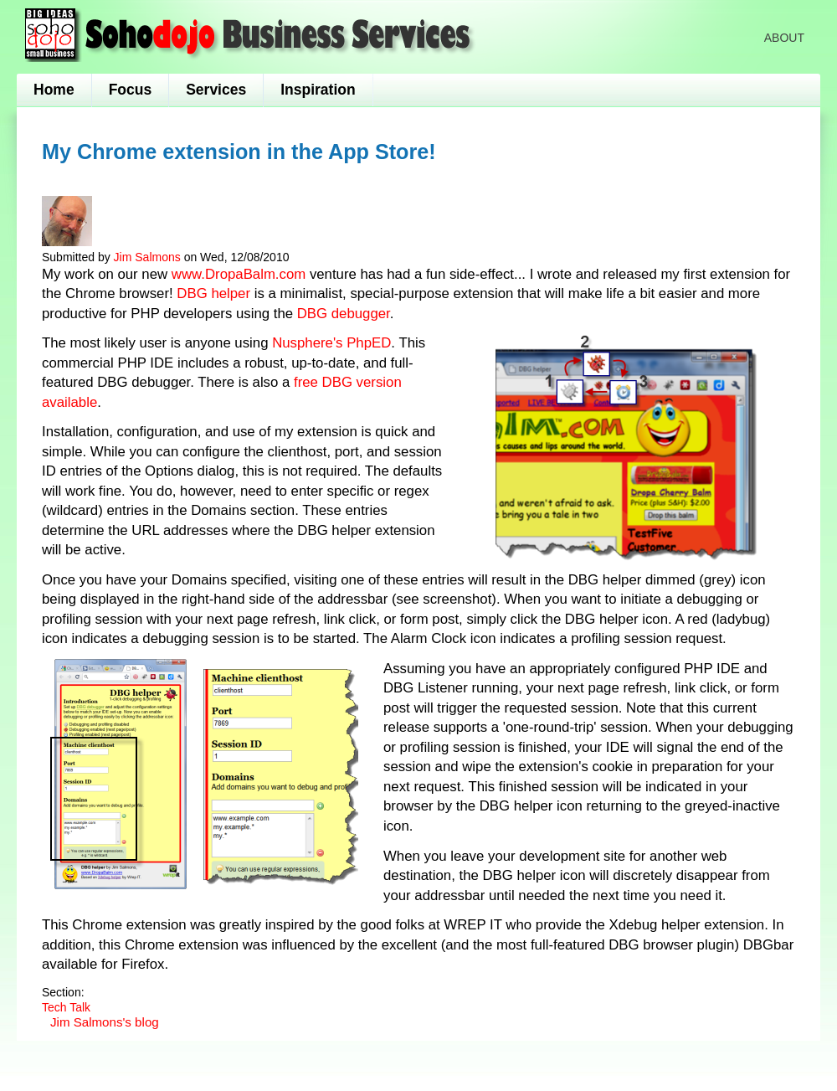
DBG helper (213, 293)
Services (216, 89)
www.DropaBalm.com (239, 274)
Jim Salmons (147, 257)
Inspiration (317, 89)
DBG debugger (343, 314)
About (784, 37)
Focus (130, 89)
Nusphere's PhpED (331, 343)
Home (53, 89)
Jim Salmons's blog (104, 1022)
